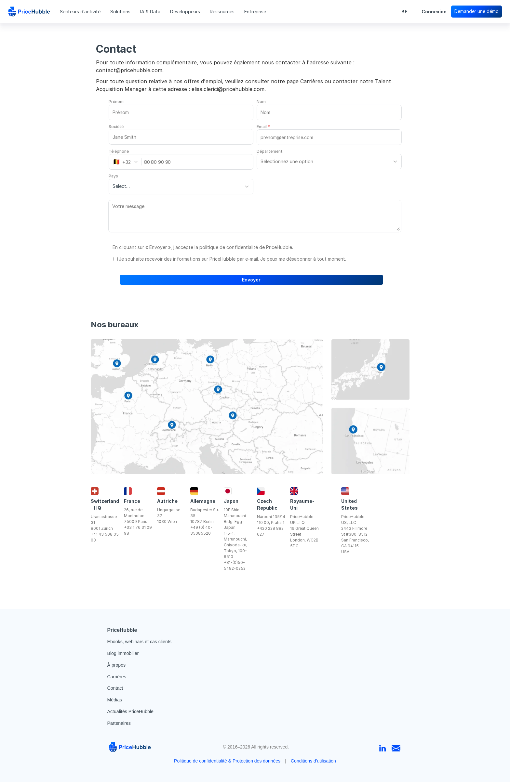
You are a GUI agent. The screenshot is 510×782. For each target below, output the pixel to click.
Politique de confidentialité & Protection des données (227, 760)
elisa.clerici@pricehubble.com (228, 89)
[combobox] (127, 161)
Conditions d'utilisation (313, 760)
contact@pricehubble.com (129, 70)
